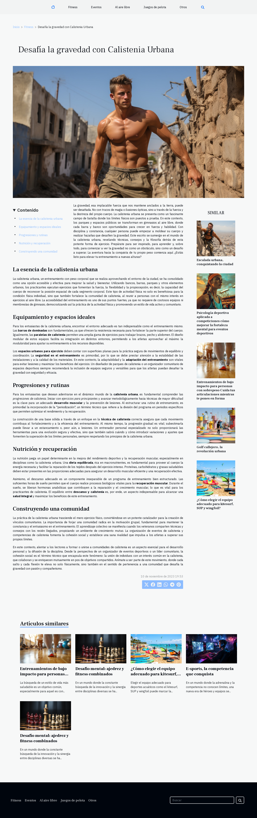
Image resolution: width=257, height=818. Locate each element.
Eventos (96, 7)
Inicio (16, 27)
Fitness (72, 7)
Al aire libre (122, 7)
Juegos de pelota (154, 7)
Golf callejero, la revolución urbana (211, 449)
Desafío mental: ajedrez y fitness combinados (99, 671)
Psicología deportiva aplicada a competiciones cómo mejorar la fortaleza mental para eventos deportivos (213, 323)
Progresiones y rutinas (33, 235)
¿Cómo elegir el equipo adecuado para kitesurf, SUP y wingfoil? (215, 504)
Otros (183, 7)
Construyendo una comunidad (38, 251)
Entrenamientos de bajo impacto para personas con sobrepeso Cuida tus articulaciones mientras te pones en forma (216, 390)
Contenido (27, 210)
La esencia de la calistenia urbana (41, 218)
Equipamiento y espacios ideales (40, 227)
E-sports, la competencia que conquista (210, 671)
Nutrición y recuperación (34, 243)
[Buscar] (202, 800)
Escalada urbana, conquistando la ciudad (215, 262)
